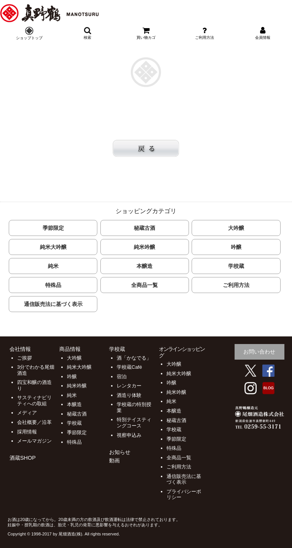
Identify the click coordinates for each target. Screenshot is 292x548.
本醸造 (144, 266)
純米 (53, 266)
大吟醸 (236, 228)
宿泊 (122, 376)
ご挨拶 (24, 358)
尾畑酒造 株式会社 (105, 13)
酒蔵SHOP (23, 458)
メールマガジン (34, 441)
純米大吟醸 (53, 247)
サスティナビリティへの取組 (34, 400)
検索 (87, 33)
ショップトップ (29, 38)
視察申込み (129, 435)
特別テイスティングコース (134, 423)
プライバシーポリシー (184, 494)
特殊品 (53, 285)
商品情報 (70, 349)
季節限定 (53, 228)
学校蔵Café (129, 367)
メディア (27, 413)
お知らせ (119, 452)
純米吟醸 (144, 247)
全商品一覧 (144, 285)
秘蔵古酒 (144, 228)
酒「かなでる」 (134, 358)
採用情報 (27, 432)
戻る (146, 148)
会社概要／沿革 (34, 422)
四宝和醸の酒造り (34, 385)
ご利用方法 (236, 285)
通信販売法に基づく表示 (53, 304)
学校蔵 (236, 266)
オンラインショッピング (182, 352)
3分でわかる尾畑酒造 (35, 370)
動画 (114, 460)
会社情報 (20, 349)
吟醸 (236, 247)
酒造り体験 (129, 395)
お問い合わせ (259, 352)
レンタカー (129, 386)
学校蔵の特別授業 (134, 407)
